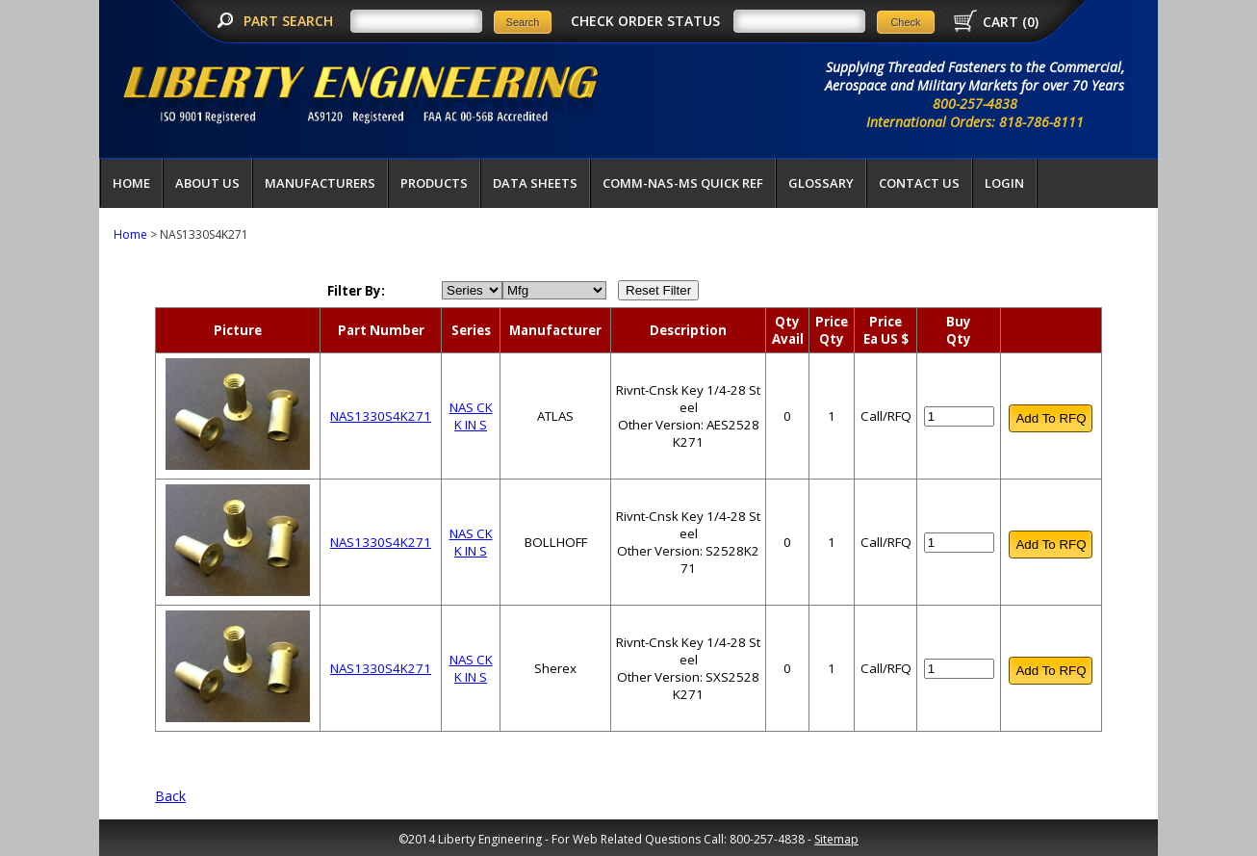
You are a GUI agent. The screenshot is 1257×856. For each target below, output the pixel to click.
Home (131, 183)
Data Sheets (535, 183)
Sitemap (836, 839)
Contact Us (919, 183)
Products (434, 183)
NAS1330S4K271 (380, 416)
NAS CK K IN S (471, 416)
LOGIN (1004, 183)
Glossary (821, 183)
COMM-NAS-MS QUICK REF (683, 183)
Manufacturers (320, 183)
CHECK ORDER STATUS (645, 21)
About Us (207, 183)
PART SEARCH (290, 21)
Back (170, 796)
